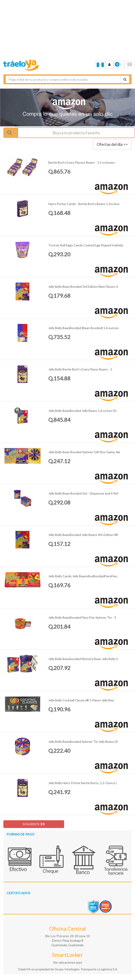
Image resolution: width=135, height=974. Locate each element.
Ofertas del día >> (112, 144)
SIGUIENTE (34, 824)
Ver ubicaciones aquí (67, 962)
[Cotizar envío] (125, 79)
